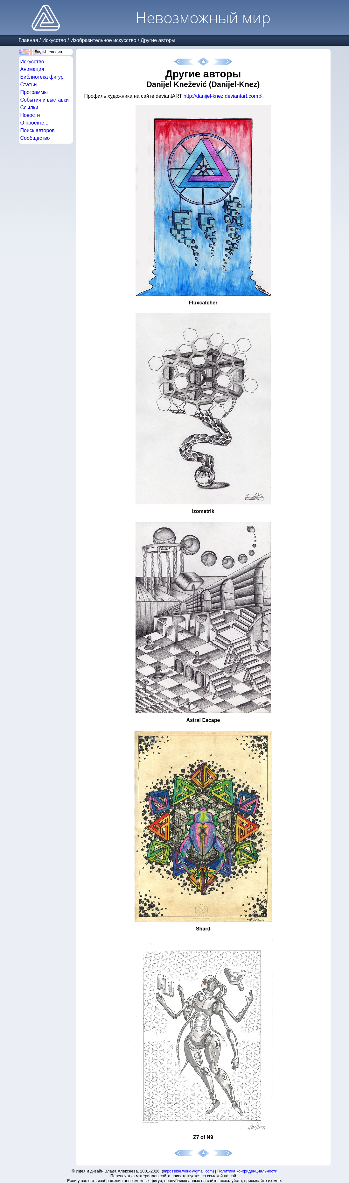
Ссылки (29, 107)
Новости (30, 115)
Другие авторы (158, 40)
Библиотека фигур (42, 77)
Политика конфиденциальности (247, 1171)
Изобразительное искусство (103, 40)
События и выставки (44, 100)
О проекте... (34, 122)
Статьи (28, 84)
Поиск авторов (37, 130)
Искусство (54, 40)
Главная (28, 40)
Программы (34, 92)
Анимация (32, 69)
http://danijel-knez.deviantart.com (221, 96)
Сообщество (35, 138)
